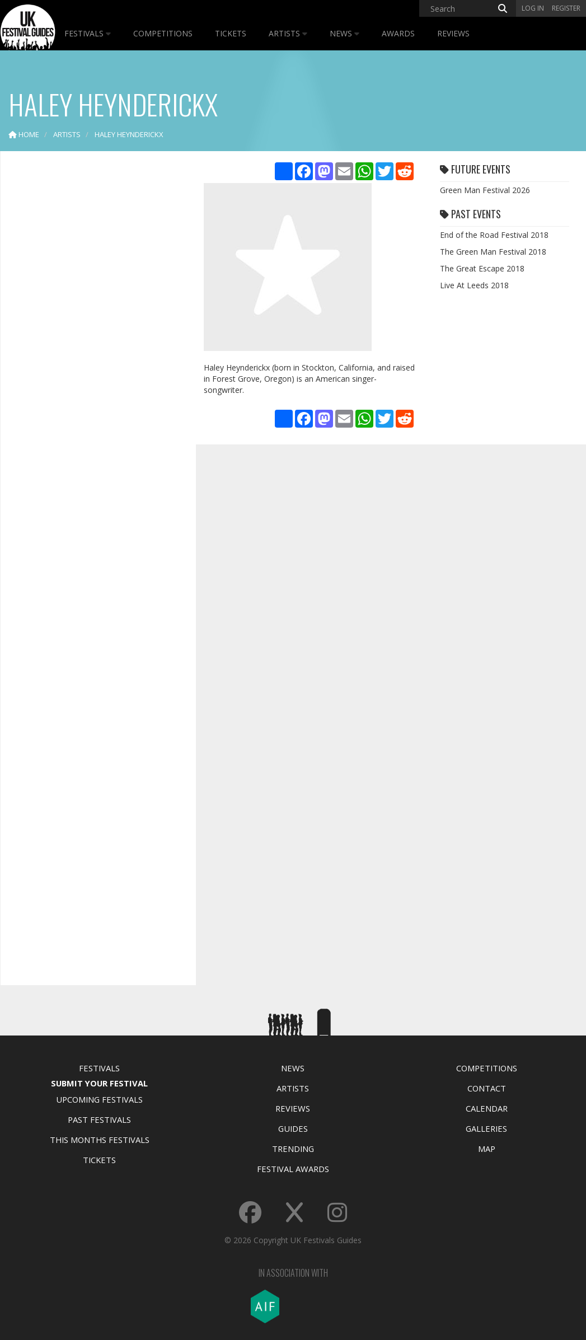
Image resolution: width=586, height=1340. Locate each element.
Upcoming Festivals (99, 1099)
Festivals (87, 33)
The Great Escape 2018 (482, 268)
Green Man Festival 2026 (485, 190)
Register (566, 8)
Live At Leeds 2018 (474, 285)
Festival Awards (293, 1168)
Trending (293, 1148)
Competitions (163, 33)
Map (486, 1148)
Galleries (486, 1128)
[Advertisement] (93, 336)
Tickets (230, 33)
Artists (288, 33)
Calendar (487, 1108)
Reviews (453, 33)
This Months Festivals (99, 1139)
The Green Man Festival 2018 (493, 251)
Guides (293, 1128)
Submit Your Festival (99, 1083)
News (344, 33)
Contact (486, 1088)
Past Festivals (99, 1119)
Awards (398, 33)
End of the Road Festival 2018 (494, 234)
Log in (533, 8)
